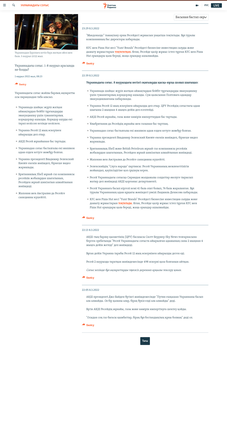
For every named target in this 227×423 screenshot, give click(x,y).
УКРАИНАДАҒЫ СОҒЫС (35, 5)
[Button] (20, 85)
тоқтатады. (125, 203)
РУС (206, 5)
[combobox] (191, 17)
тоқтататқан (123, 52)
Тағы (145, 341)
